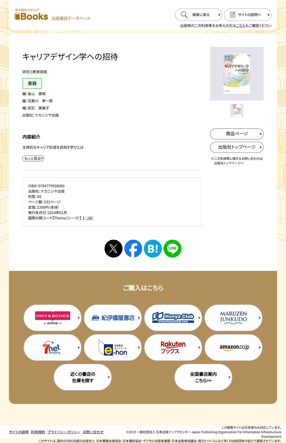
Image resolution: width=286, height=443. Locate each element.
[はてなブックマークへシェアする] (153, 249)
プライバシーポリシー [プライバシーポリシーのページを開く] (63, 432)
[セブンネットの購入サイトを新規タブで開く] (52, 347)
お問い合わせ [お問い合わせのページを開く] (93, 432)
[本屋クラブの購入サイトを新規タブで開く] (173, 317)
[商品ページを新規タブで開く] (237, 133)
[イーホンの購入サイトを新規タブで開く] (113, 347)
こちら (240, 25)
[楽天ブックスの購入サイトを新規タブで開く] (173, 347)
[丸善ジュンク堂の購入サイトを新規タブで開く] (233, 317)
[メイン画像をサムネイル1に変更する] (236, 110)
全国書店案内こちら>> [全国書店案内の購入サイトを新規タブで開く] (203, 377)
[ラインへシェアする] (172, 249)
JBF (90, 217)
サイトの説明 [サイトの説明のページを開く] (19, 432)
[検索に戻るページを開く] (198, 14)
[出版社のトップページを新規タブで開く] (237, 147)
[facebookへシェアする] (133, 249)
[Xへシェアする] (113, 249)
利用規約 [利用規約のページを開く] (38, 432)
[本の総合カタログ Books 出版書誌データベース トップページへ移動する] (52, 14)
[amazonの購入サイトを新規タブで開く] (233, 347)
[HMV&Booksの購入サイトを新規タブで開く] (52, 317)
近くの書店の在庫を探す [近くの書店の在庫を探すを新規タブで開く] (82, 377)
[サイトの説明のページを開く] (247, 14)
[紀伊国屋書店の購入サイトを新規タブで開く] (113, 317)
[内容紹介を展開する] (33, 158)
